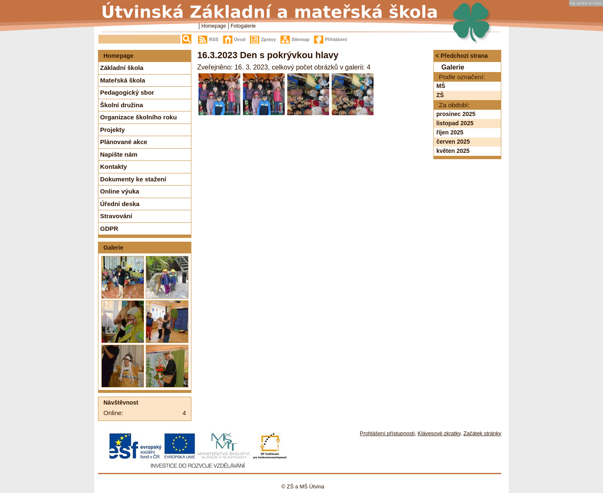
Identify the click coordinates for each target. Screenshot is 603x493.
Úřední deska (119, 203)
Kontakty (113, 166)
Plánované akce (123, 141)
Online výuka (119, 191)
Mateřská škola (122, 80)
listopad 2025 (455, 123)
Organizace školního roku (138, 117)
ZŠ (440, 95)
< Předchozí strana (462, 55)
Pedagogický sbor (127, 92)
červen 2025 (453, 141)
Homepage (213, 26)
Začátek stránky (482, 433)
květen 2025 (452, 150)
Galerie (113, 247)
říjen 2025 (450, 132)
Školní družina (121, 104)
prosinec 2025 (455, 114)
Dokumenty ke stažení (133, 179)
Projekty (112, 129)
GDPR (109, 228)
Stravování (116, 215)
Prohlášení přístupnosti (387, 433)
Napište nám (118, 154)
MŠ (440, 86)
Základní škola (121, 67)
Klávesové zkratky (438, 433)
